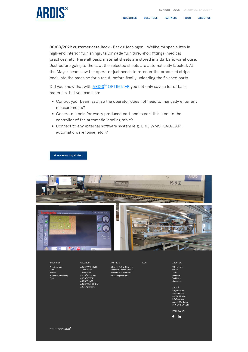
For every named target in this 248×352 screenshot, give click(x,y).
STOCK (87, 278)
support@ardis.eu (180, 302)
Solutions (85, 262)
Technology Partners (119, 275)
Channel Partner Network (122, 267)
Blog (187, 17)
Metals (52, 269)
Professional (87, 269)
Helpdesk (176, 275)
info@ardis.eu (178, 299)
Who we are (177, 267)
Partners (115, 262)
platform (87, 286)
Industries (55, 262)
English (204, 9)
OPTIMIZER (111, 86)
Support (164, 9)
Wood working (56, 267)
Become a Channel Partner (122, 269)
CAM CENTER (89, 284)
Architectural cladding (59, 275)
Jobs (176, 9)
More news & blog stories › (68, 155)
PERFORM (88, 275)
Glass (52, 278)
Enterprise (86, 272)
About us (176, 262)
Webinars (176, 278)
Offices (175, 269)
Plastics (53, 272)
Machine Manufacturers (121, 272)
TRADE (86, 281)
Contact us (176, 281)
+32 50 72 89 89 (179, 296)
